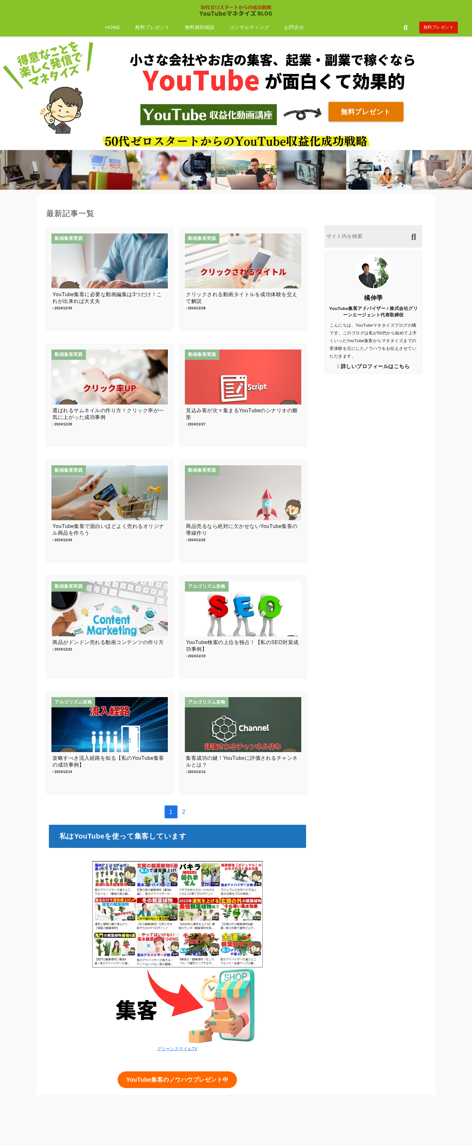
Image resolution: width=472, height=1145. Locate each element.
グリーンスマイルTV (177, 1048)
